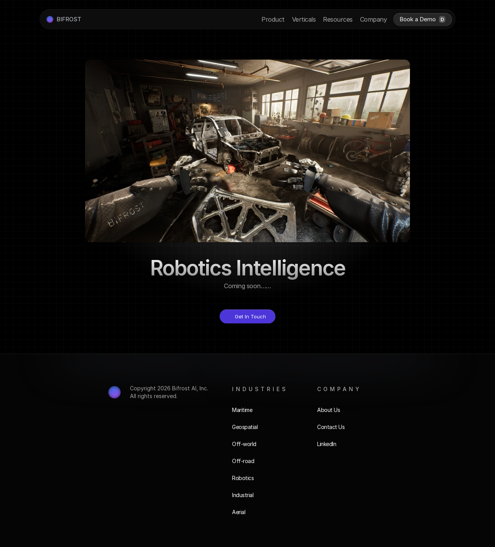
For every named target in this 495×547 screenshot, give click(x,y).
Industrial (242, 495)
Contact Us (331, 427)
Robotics (243, 478)
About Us (328, 410)
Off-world (244, 444)
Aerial (238, 512)
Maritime (242, 410)
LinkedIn (326, 444)
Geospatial (245, 427)
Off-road (243, 461)
